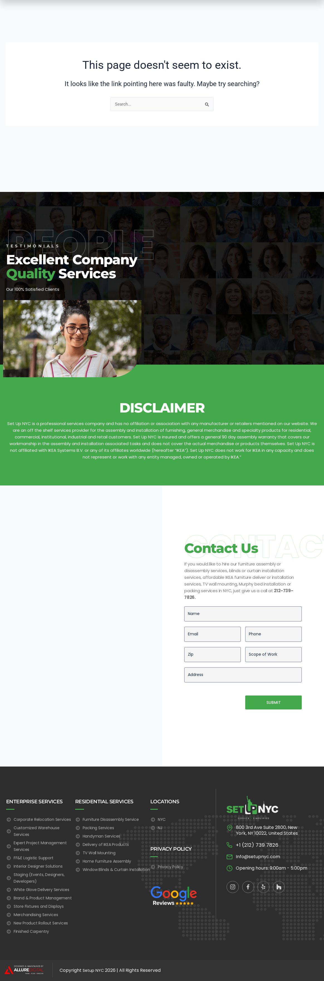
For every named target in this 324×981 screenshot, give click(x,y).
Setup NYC (94, 970)
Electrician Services (191, 12)
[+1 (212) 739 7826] (229, 818)
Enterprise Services (104, 12)
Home (73, 12)
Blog (220, 12)
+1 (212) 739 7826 (256, 818)
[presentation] (226, 672)
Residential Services (147, 12)
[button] (10, 12)
